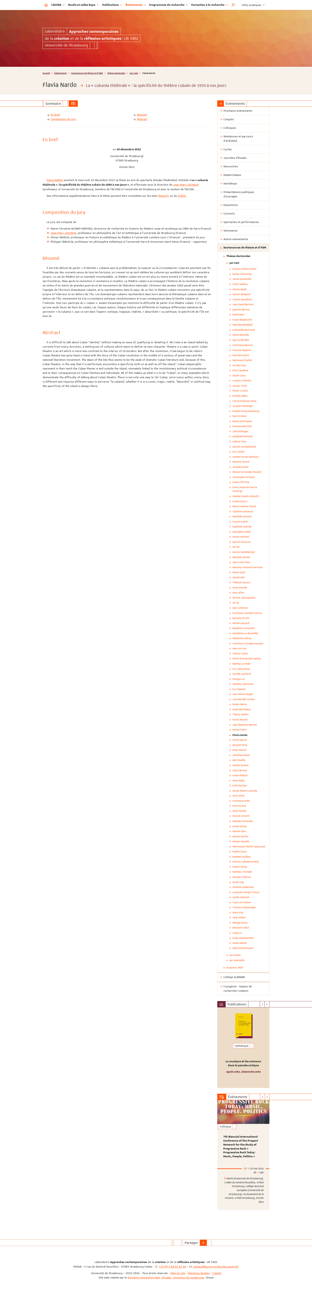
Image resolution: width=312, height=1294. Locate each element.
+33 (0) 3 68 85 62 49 (172, 1266)
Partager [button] (191, 1243)
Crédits (216, 1273)
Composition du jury (63, 119)
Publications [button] (112, 5)
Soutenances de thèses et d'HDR (87, 73)
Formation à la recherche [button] (209, 5)
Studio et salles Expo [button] (83, 5)
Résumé (142, 114)
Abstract (142, 119)
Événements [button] (136, 5)
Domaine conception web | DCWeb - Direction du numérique (166, 1277)
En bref (55, 114)
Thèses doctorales (116, 73)
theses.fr (163, 196)
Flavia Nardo (239, 735)
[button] (233, 5)
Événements (60, 73)
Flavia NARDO (55, 180)
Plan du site (178, 1273)
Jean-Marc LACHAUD (186, 184)
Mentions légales (199, 1273)
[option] (243, 1047)
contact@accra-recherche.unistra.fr (216, 1266)
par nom (134, 73)
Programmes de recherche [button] (168, 5)
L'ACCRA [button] (58, 5)
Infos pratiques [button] (253, 5)
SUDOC (182, 196)
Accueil (46, 73)
